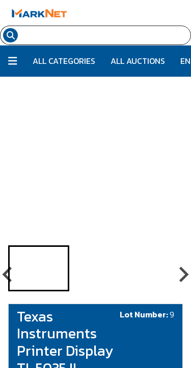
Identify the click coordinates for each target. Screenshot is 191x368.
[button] (38, 268)
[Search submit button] (10, 35)
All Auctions (138, 61)
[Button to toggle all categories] (12, 61)
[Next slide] (183, 274)
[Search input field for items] (105, 35)
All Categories (64, 61)
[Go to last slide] (8, 274)
